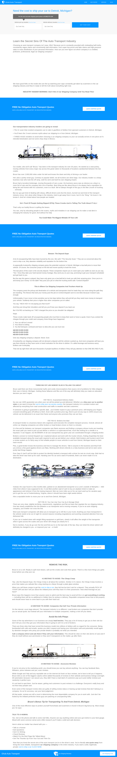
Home (85, 2)
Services (104, 2)
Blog (112, 2)
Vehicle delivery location (54, 22)
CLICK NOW (36, 746)
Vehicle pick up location (25, 22)
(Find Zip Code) (32, 22)
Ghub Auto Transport (13, 2)
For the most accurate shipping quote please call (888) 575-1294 (36, 16)
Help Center (94, 2)
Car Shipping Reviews (64, 753)
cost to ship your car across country (49, 404)
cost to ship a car (47, 587)
